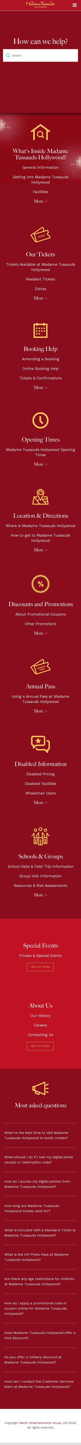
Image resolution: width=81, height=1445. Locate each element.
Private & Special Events (40, 955)
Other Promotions (40, 624)
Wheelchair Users (40, 793)
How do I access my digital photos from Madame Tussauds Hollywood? (37, 1184)
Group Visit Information (40, 876)
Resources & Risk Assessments (40, 885)
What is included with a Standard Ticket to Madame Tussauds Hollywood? (40, 1232)
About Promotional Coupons (40, 614)
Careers (40, 1025)
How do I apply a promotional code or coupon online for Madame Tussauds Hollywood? (35, 1308)
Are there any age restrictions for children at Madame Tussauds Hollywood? (39, 1281)
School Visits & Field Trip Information (41, 866)
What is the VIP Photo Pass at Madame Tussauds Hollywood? (36, 1257)
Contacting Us (40, 1035)
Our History (40, 1015)
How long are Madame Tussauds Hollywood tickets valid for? (31, 1208)
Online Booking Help (40, 368)
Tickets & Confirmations (40, 378)
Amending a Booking (40, 359)
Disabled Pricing (40, 774)
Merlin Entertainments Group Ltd (43, 1423)
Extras (40, 289)
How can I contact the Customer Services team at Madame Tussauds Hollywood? (39, 1384)
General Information (40, 167)
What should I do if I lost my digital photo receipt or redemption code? (38, 1159)
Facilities (40, 192)
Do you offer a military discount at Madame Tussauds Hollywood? (33, 1359)
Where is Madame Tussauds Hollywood (40, 526)
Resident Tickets (40, 279)
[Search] (40, 55)
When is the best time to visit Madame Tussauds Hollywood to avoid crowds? (36, 1135)
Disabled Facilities (40, 783)
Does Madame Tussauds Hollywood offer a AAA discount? (40, 1335)
